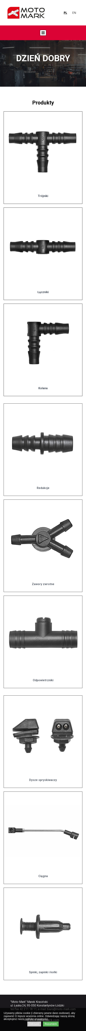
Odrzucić (34, 1023)
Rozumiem (51, 1023)
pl (65, 13)
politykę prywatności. (37, 1019)
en (74, 13)
